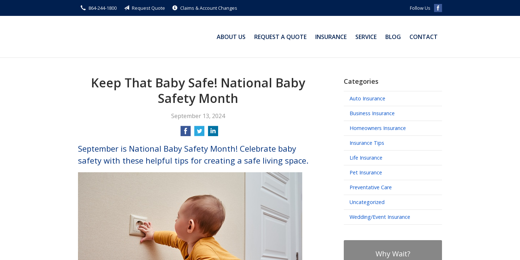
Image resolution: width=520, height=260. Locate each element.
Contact (424, 37)
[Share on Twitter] (199, 133)
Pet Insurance (366, 172)
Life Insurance (366, 157)
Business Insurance (372, 113)
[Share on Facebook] (186, 133)
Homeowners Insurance (378, 128)
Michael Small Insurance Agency (123, 37)
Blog (393, 37)
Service (366, 37)
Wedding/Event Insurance (380, 216)
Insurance (331, 37)
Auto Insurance (367, 98)
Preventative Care (371, 187)
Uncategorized (367, 202)
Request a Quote (280, 37)
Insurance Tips (367, 142)
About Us (231, 37)
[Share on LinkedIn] (213, 133)
